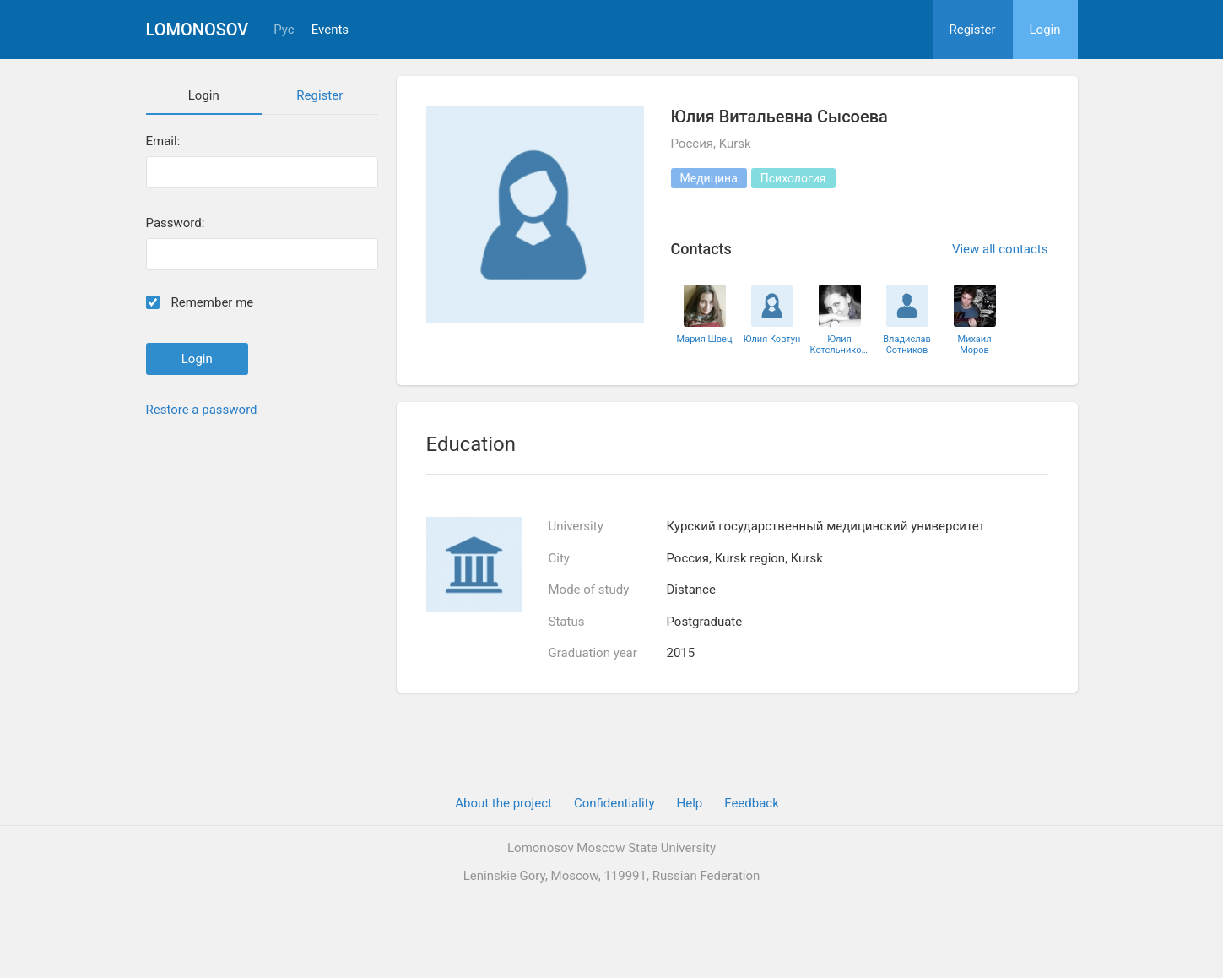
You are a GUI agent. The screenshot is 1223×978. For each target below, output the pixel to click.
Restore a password (201, 409)
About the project (503, 803)
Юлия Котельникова (839, 345)
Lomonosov (197, 29)
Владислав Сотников (907, 345)
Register (973, 29)
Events (330, 30)
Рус (283, 30)
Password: (175, 223)
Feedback (751, 803)
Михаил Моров (974, 345)
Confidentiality (614, 803)
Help (690, 803)
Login (1045, 29)
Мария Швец (705, 339)
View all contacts (1000, 249)
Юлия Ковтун (772, 339)
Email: (163, 141)
